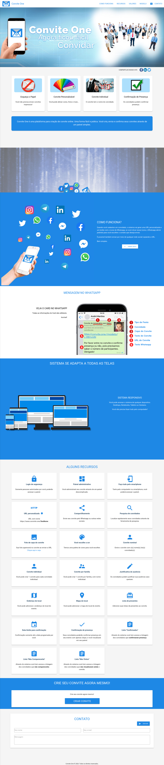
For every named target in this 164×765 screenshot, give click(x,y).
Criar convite (82, 701)
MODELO (143, 4)
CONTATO (156, 3)
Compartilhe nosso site (128, 70)
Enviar (143, 724)
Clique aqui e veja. (34, 550)
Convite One (18, 3)
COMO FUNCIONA (106, 4)
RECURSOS (121, 4)
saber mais (130, 246)
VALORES (132, 4)
